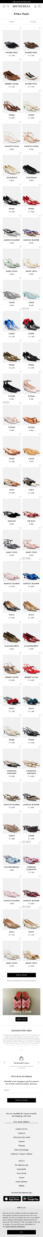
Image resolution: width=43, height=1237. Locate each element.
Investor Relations (21, 1181)
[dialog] (21, 1223)
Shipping (21, 1145)
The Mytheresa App (21, 1165)
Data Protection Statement (15, 1226)
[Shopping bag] (39, 6)
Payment (21, 1141)
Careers (21, 1177)
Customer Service (21, 1129)
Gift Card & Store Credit (21, 1137)
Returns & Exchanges (22, 1150)
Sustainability (21, 1169)
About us (22, 1161)
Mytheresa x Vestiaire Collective (21, 1154)
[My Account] (35, 6)
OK (21, 1232)
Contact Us (21, 1133)
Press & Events (21, 1173)
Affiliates (21, 1186)
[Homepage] (21, 6)
